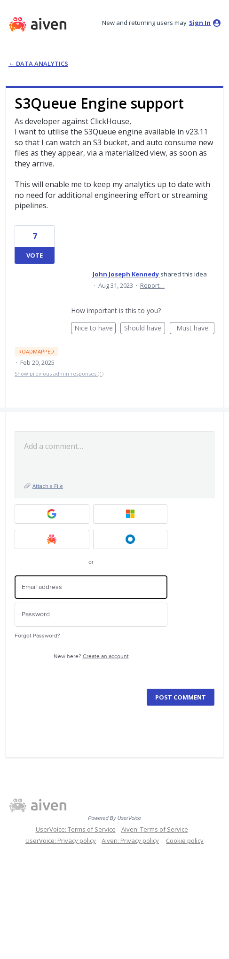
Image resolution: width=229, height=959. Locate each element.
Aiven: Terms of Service (154, 829)
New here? (91, 656)
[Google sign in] (52, 514)
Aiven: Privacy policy (130, 840)
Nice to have (95, 328)
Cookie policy (185, 840)
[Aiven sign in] (52, 539)
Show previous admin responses (59, 373)
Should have (144, 328)
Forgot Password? (37, 635)
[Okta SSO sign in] (130, 539)
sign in (200, 22)
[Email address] (91, 587)
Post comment (180, 697)
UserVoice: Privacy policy (60, 840)
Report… (152, 285)
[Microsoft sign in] (130, 514)
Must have (195, 328)
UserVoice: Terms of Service (76, 829)
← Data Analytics (38, 63)
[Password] (91, 615)
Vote (34, 255)
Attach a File (47, 485)
